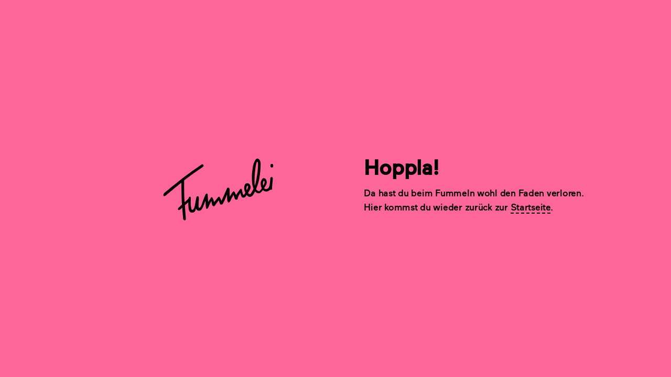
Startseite (530, 207)
